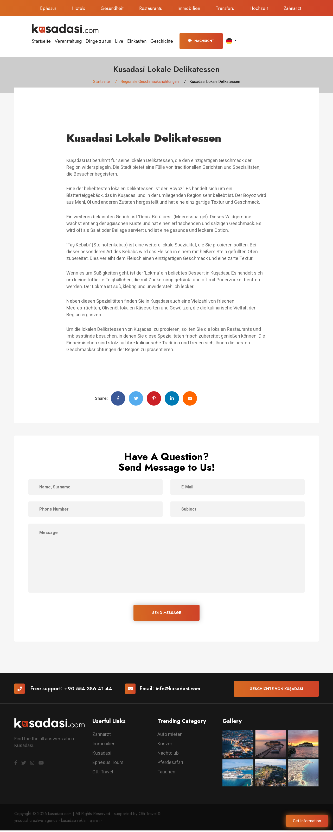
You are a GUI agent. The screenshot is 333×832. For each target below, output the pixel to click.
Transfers (225, 8)
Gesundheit (112, 8)
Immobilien (188, 8)
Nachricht (201, 41)
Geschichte (161, 41)
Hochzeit (258, 8)
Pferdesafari (170, 764)
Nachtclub (168, 754)
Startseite (41, 41)
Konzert (165, 745)
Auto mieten (170, 735)
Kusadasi (101, 754)
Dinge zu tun (98, 41)
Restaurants (150, 8)
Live (119, 41)
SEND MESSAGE (166, 613)
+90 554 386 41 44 (88, 690)
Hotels (78, 8)
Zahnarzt (292, 8)
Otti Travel (102, 773)
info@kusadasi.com (179, 690)
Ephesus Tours (108, 764)
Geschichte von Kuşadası (276, 690)
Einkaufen (136, 41)
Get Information (307, 820)
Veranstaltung (68, 41)
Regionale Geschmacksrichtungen (150, 82)
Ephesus (48, 8)
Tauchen (166, 773)
